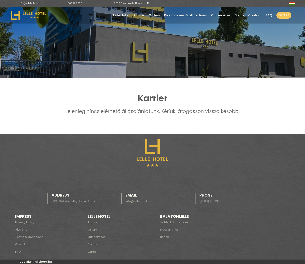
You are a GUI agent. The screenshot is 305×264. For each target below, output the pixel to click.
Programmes (169, 230)
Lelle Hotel (121, 15)
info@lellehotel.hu (29, 3)
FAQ (269, 15)
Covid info (22, 244)
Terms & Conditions (29, 237)
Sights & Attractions (174, 222)
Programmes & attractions (185, 15)
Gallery (154, 15)
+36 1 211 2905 (74, 3)
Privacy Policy (24, 222)
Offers (283, 15)
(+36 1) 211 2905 (210, 201)
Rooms (139, 15)
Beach (164, 237)
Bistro (239, 15)
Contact (255, 15)
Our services (221, 15)
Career (93, 252)
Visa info (21, 230)
